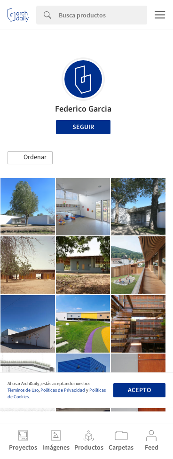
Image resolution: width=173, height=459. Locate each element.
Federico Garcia (83, 109)
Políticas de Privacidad (62, 390)
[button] (30, 157)
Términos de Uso (23, 390)
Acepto (139, 390)
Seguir (83, 127)
